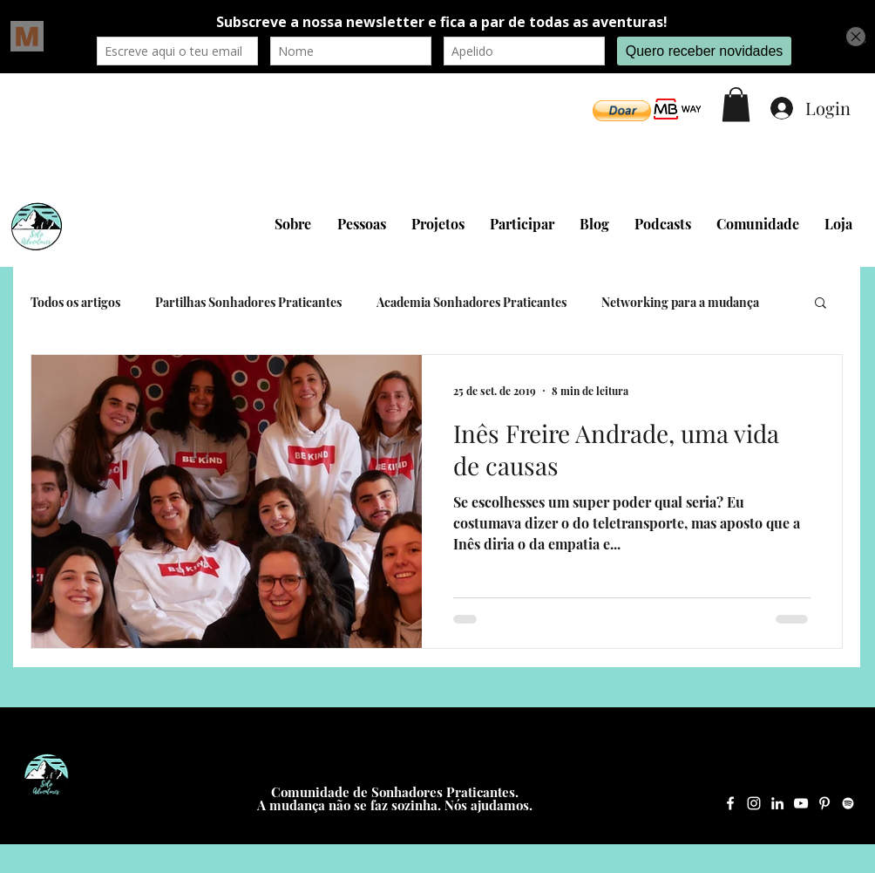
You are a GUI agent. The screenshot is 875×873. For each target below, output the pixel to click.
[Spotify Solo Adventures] (848, 803)
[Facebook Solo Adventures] (730, 803)
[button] (622, 110)
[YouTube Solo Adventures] (801, 803)
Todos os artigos (75, 302)
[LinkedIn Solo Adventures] (777, 803)
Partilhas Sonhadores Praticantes (248, 302)
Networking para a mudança (680, 302)
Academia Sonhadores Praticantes (471, 302)
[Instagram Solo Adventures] (754, 803)
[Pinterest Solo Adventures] (824, 803)
